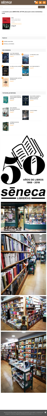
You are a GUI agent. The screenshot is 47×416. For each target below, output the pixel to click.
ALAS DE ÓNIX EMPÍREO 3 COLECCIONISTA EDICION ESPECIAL (15, 97)
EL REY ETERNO (33, 110)
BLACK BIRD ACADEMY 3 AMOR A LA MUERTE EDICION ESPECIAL (35, 97)
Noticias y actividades (9, 43)
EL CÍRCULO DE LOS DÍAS (15, 66)
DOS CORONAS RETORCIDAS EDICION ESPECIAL (15, 109)
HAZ (12, 17)
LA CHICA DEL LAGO (34, 54)
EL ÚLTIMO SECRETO (34, 66)
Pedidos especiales (8, 41)
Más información (38, 413)
